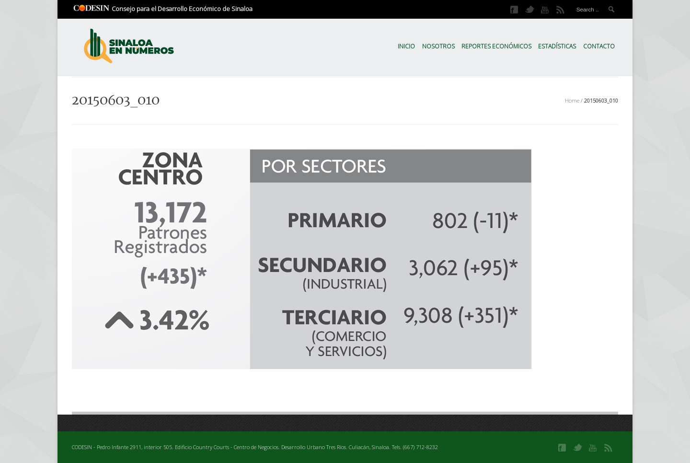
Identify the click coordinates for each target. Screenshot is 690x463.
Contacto (599, 46)
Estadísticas (557, 46)
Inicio (406, 46)
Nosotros (438, 46)
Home (572, 100)
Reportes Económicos (496, 46)
